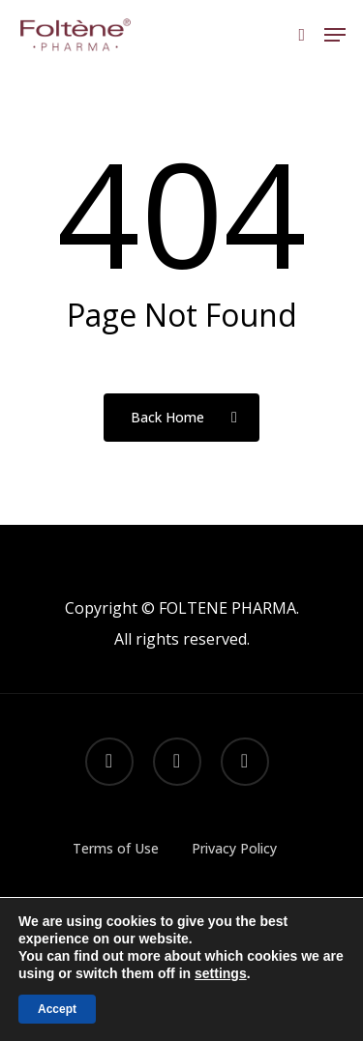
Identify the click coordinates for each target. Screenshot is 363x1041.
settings (221, 973)
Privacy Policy (234, 848)
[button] (335, 34)
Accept (57, 1009)
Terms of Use (116, 848)
